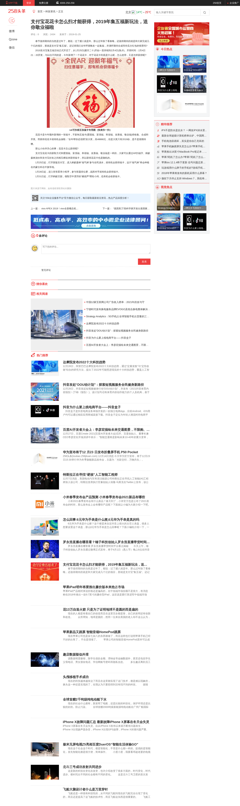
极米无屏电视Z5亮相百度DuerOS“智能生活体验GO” (100, 744)
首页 (40, 11)
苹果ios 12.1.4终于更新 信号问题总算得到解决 (185, 162)
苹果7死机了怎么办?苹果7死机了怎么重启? (185, 157)
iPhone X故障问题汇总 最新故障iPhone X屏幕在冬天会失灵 (106, 722)
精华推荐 (166, 124)
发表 (144, 261)
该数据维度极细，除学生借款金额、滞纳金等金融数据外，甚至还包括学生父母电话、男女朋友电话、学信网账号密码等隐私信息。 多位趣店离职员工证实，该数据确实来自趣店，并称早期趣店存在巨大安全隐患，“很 (106, 662)
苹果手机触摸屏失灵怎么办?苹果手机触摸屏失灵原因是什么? (185, 146)
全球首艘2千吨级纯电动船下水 (85, 699)
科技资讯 (50, 11)
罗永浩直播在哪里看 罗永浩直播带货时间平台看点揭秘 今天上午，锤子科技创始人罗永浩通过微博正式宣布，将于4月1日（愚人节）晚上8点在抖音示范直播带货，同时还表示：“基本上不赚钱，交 (106, 550)
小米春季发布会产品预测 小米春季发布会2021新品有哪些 (104, 497)
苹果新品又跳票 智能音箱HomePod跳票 (92, 632)
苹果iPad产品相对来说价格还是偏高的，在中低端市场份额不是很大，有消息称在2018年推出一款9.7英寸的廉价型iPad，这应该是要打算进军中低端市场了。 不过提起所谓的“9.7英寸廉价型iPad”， (105, 595)
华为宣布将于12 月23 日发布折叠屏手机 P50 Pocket (100, 452)
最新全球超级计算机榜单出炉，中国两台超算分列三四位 (185, 135)
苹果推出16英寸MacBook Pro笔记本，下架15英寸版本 (185, 151)
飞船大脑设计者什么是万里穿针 (85, 789)
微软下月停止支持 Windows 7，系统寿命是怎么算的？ (185, 178)
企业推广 (234, 3)
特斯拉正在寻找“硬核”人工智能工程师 (90, 474)
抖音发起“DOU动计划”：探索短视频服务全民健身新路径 (117, 330)
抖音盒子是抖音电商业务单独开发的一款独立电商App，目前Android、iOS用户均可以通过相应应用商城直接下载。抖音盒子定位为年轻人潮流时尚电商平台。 (106, 415)
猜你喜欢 (42, 283)
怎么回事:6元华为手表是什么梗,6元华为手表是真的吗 (101, 519)
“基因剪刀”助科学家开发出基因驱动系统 (126, 208)
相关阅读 (42, 293)
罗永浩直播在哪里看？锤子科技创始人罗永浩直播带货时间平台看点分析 (114, 542)
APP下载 (13, 3)
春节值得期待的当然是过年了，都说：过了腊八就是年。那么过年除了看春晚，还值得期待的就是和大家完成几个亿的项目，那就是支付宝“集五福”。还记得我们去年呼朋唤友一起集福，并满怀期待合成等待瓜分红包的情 (106, 572)
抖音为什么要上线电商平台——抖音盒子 (108, 337)
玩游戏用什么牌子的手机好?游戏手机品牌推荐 (185, 167)
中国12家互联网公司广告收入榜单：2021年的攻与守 (115, 302)
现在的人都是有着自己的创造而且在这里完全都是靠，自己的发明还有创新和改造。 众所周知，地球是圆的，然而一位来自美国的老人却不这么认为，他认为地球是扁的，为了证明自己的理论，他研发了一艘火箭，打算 (106, 617)
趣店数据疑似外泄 (76, 654)
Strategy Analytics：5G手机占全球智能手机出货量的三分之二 (120, 316)
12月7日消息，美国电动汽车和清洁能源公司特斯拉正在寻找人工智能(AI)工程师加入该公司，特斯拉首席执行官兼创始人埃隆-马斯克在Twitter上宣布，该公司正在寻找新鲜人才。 (106, 482)
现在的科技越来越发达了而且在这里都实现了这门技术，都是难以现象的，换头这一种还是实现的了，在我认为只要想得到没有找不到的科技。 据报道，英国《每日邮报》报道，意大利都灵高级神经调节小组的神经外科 (106, 684)
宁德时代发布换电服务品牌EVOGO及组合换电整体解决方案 (119, 309)
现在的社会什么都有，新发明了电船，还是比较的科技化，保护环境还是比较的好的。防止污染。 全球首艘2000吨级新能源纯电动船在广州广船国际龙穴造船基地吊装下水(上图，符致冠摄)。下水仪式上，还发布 (106, 707)
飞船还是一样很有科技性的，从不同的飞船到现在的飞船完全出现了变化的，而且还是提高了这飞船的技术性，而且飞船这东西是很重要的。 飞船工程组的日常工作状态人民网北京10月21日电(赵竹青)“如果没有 (106, 797)
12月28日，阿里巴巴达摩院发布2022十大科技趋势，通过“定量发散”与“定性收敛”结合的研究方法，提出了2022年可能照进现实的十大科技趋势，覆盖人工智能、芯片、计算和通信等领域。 (106, 370)
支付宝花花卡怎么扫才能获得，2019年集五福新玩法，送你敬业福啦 (111, 564)
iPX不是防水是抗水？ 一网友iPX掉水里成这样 (185, 130)
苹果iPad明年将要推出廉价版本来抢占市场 (93, 587)
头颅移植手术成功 (76, 677)
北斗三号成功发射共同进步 (82, 767)
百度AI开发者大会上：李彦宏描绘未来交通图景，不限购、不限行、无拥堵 (127, 344)
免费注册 (43, 3)
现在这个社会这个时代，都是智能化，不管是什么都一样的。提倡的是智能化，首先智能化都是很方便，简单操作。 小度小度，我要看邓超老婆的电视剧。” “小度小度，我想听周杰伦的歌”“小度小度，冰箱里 (106, 752)
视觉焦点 (166, 187)
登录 (28, 3)
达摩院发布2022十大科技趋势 (102, 323)
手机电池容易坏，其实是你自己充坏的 (183, 141)
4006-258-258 (67, 3)
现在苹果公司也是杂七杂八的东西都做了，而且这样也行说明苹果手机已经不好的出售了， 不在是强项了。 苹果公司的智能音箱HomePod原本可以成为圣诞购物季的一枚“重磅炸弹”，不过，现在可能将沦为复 (106, 640)
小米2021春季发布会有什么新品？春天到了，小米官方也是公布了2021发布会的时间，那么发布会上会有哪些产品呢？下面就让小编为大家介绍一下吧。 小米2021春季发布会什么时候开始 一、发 (109, 505)
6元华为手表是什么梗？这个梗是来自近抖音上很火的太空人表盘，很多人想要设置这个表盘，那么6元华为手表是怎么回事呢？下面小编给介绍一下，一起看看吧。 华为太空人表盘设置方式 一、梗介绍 (106, 527)
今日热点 (166, 49)
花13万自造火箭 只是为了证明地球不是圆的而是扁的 (100, 609)
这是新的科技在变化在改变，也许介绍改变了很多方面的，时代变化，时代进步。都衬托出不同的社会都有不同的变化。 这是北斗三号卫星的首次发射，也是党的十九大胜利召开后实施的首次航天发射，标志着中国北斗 (106, 774)
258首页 (217, 3)
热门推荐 (42, 355)
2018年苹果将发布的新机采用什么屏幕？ (184, 173)
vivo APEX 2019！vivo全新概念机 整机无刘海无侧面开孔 (55, 208)
